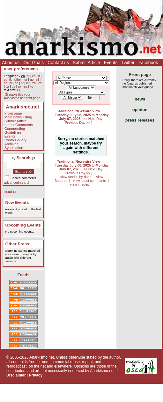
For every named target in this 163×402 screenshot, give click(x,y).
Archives (11, 144)
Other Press (17, 244)
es (34, 76)
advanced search (17, 182)
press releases (140, 120)
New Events (17, 202)
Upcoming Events (23, 225)
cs (39, 83)
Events (111, 62)
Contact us (58, 62)
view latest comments (89, 180)
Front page (13, 113)
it (39, 76)
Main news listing (18, 117)
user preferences (21, 68)
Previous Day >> (78, 122)
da (13, 86)
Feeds (24, 274)
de (16, 83)
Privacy (36, 375)
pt (5, 79)
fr (28, 76)
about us (10, 192)
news (140, 99)
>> (18, 90)
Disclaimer (16, 375)
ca (7, 86)
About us (10, 62)
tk (10, 79)
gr (26, 79)
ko (31, 86)
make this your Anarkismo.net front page (22, 96)
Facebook (148, 62)
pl (10, 83)
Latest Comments (18, 125)
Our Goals (33, 62)
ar (5, 83)
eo (25, 86)
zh (34, 83)
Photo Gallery (15, 140)
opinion (140, 109)
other (18, 79)
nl (37, 79)
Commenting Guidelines (14, 130)
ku (28, 83)
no (31, 79)
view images (79, 184)
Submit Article (86, 62)
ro (19, 86)
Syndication (13, 148)
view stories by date (75, 177)
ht (22, 83)
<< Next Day (93, 119)
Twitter (127, 62)
